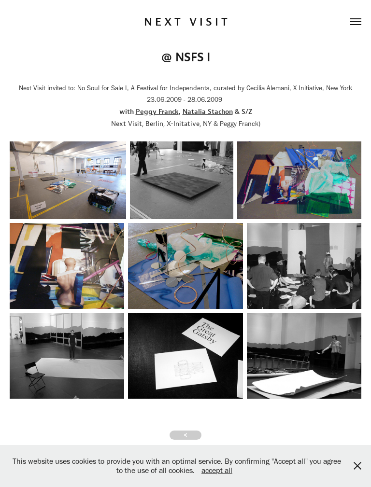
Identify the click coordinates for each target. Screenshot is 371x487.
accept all (216, 470)
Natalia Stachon (208, 111)
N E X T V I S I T (186, 21)
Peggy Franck (157, 111)
